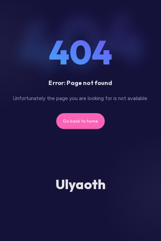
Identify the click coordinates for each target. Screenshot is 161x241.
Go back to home (80, 121)
